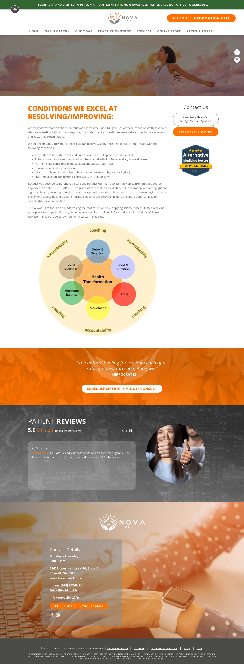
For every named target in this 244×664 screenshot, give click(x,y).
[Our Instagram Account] (237, 60)
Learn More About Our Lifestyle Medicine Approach (195, 119)
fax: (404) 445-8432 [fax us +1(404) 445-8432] (63, 590)
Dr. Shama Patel (117, 648)
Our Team (83, 31)
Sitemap (139, 648)
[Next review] (126, 430)
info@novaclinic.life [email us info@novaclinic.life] (64, 598)
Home (34, 31)
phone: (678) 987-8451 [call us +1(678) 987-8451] (66, 585)
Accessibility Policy (164, 648)
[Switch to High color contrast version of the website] (15, 9)
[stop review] (130, 430)
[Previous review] (123, 430)
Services (144, 31)
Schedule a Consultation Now (195, 131)
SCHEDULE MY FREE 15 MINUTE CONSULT (122, 388)
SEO (199, 648)
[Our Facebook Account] (237, 52)
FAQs (187, 648)
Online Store (169, 31)
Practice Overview (114, 31)
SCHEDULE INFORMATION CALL (201, 18)
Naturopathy (57, 31)
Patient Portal (201, 31)
